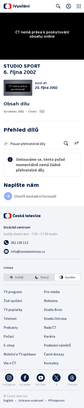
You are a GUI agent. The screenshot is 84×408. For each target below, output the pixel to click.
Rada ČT (50, 327)
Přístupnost (56, 400)
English (8, 400)
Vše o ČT (10, 363)
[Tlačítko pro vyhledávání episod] (66, 143)
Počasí (9, 336)
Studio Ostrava (55, 318)
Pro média (52, 292)
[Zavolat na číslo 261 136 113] (42, 242)
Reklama (51, 300)
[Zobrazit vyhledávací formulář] (58, 6)
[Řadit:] (76, 143)
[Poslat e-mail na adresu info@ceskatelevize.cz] (42, 251)
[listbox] (42, 277)
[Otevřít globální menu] (79, 6)
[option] (16, 277)
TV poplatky (13, 309)
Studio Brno (53, 309)
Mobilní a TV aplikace (20, 354)
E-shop (9, 345)
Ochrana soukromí (30, 400)
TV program (13, 292)
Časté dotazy (54, 354)
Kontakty (51, 363)
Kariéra (49, 336)
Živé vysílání (13, 300)
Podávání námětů (57, 345)
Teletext (10, 318)
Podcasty (11, 327)
